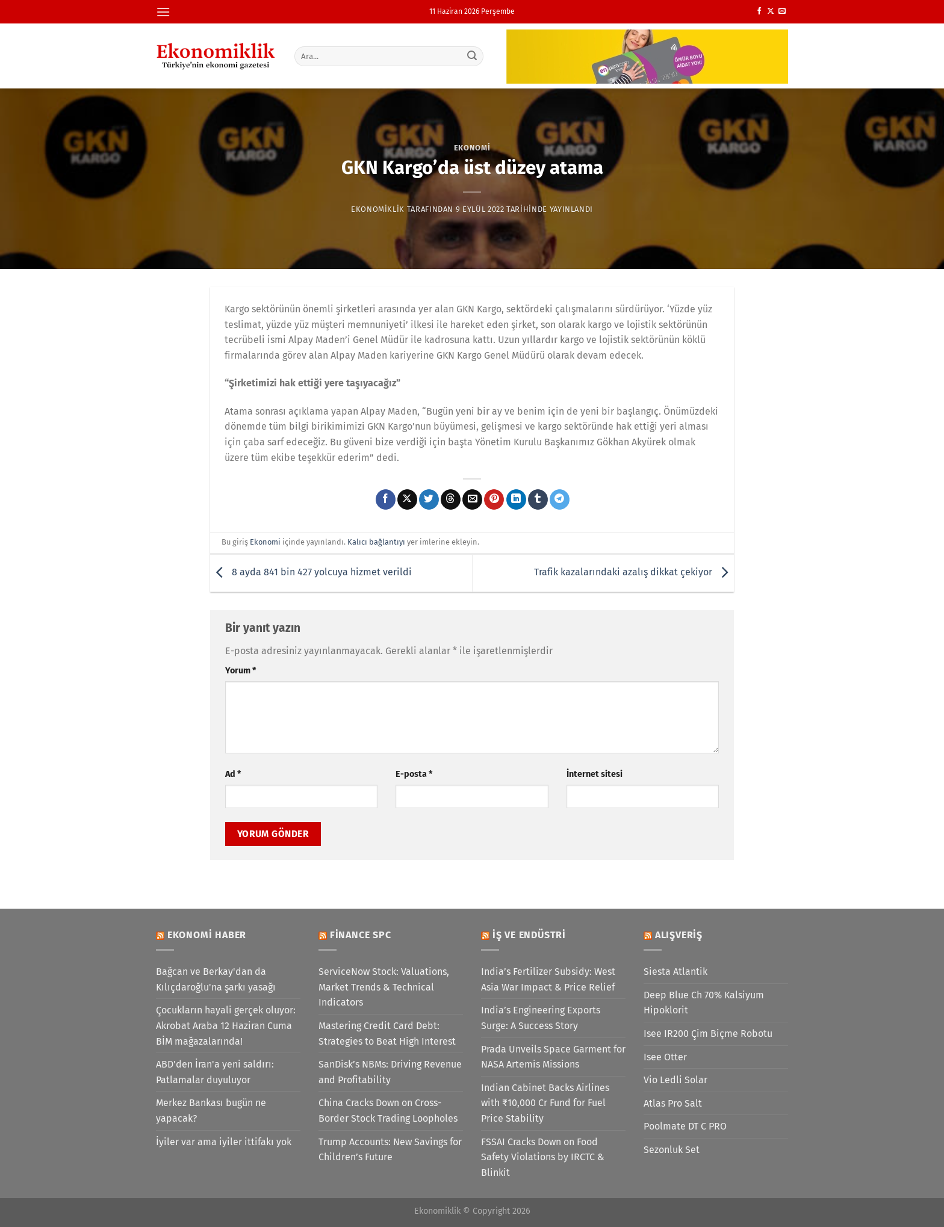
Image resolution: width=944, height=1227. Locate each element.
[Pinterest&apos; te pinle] (494, 499)
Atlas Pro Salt (673, 1103)
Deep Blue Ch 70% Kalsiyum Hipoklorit (704, 1002)
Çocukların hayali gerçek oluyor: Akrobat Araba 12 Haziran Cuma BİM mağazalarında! (226, 1025)
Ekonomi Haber (206, 935)
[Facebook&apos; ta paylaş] (386, 499)
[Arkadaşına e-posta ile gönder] (472, 499)
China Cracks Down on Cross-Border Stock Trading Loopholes (388, 1110)
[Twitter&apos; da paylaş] (429, 499)
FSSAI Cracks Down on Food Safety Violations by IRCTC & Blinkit (542, 1157)
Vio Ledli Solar (675, 1080)
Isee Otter (665, 1057)
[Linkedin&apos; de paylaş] (516, 499)
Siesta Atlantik (675, 971)
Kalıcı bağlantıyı (376, 541)
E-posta (414, 774)
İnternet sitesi (595, 774)
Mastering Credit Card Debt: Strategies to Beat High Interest (387, 1033)
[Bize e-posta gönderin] (782, 11)
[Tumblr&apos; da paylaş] (538, 499)
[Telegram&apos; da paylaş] (560, 499)
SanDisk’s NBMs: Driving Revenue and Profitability (390, 1072)
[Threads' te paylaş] (451, 499)
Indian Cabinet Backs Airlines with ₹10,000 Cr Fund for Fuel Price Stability (545, 1103)
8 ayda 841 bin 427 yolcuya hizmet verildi (311, 572)
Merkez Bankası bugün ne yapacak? (211, 1110)
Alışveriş (679, 935)
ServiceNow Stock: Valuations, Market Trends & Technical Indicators (383, 987)
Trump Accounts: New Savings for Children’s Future (390, 1149)
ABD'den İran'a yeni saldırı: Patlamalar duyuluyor (215, 1072)
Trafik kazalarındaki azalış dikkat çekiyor (634, 572)
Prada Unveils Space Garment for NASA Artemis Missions (553, 1057)
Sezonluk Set (672, 1149)
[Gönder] (472, 56)
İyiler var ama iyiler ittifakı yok (223, 1142)
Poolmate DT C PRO (685, 1126)
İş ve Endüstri (529, 935)
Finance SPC (360, 935)
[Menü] (163, 11)
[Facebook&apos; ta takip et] (759, 11)
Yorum (240, 671)
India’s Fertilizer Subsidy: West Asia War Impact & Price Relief (548, 979)
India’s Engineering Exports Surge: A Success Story (540, 1017)
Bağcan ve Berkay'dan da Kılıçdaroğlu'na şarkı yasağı (216, 979)
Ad (233, 774)
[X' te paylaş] (407, 499)
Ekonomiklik (378, 209)
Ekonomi (472, 147)
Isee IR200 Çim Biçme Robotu (708, 1033)
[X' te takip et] (770, 11)
